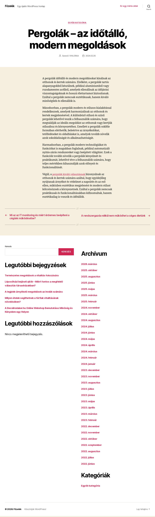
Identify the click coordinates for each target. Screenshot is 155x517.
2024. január (88, 364)
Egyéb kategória (77, 23)
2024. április (88, 346)
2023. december (91, 371)
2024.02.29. (91, 56)
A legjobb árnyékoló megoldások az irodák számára (35, 292)
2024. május (88, 339)
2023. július (88, 389)
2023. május (88, 402)
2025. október (89, 271)
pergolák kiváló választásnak (70, 174)
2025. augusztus (91, 277)
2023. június (88, 396)
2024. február (89, 358)
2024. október (89, 314)
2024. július (88, 327)
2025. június (88, 283)
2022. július (88, 458)
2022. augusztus (91, 452)
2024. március (89, 352)
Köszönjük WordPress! (35, 510)
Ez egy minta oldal (129, 6)
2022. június (88, 464)
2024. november (91, 308)
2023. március (89, 414)
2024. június (88, 333)
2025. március (89, 296)
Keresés (8, 247)
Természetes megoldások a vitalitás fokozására (33, 276)
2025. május (88, 289)
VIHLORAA (74, 56)
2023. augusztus (91, 383)
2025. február (89, 302)
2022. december (91, 427)
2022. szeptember (92, 446)
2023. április (88, 408)
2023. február (89, 421)
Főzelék (10, 6)
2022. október (89, 439)
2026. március (89, 264)
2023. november (91, 377)
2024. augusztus (91, 321)
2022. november (91, 433)
